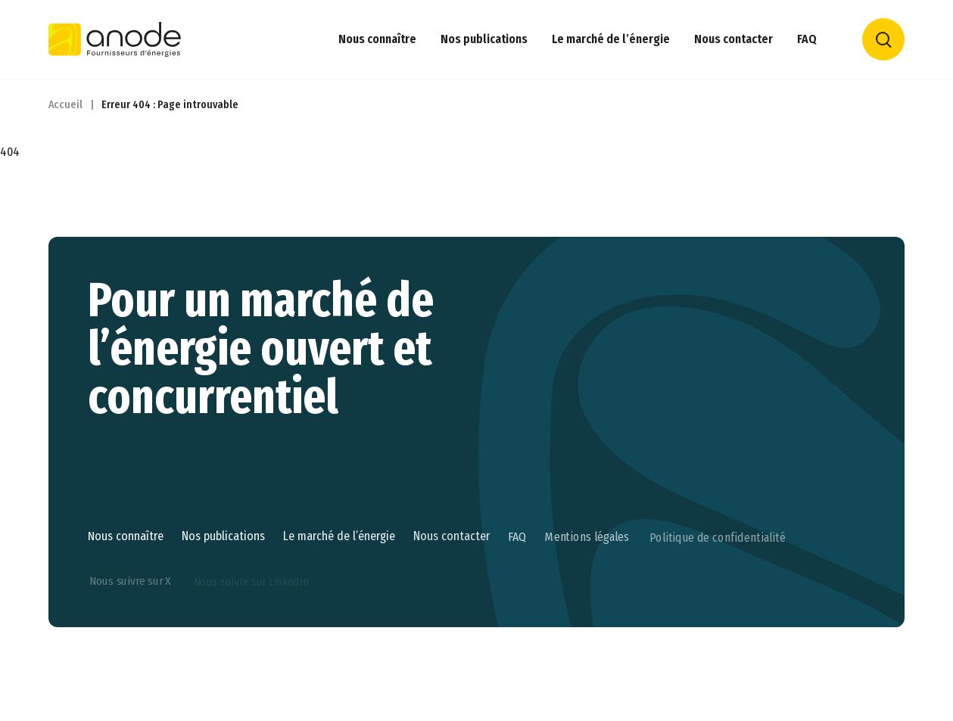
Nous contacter (733, 39)
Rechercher (883, 39)
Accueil (65, 104)
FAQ (807, 39)
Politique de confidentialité (717, 588)
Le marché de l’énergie (611, 39)
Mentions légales (587, 586)
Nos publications (484, 39)
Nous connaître (377, 39)
